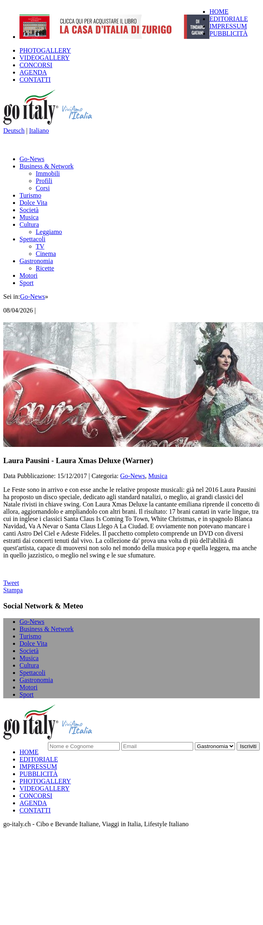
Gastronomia (36, 260)
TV (40, 246)
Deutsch (13, 130)
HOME (219, 11)
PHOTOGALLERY (45, 50)
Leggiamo (49, 231)
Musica (29, 217)
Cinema (46, 253)
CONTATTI (35, 79)
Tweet (11, 582)
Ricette (45, 268)
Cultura (29, 224)
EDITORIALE (228, 18)
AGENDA (33, 72)
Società (29, 209)
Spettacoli (32, 239)
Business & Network (46, 166)
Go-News (31, 158)
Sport (26, 282)
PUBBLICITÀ (228, 33)
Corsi (43, 188)
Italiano (39, 130)
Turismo (30, 195)
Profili (44, 180)
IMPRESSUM (228, 26)
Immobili (48, 173)
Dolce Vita (33, 202)
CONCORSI (35, 65)
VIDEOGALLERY (44, 57)
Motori (28, 275)
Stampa (13, 590)
